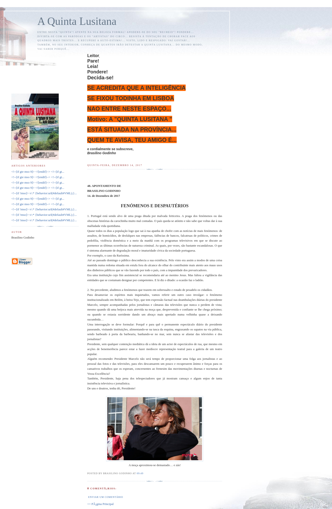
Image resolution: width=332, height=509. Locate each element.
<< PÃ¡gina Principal (100, 504)
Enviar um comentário (105, 497)
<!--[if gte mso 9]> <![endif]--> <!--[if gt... (37, 171)
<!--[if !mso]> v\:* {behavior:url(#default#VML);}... (44, 193)
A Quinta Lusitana (77, 21)
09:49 (140, 473)
